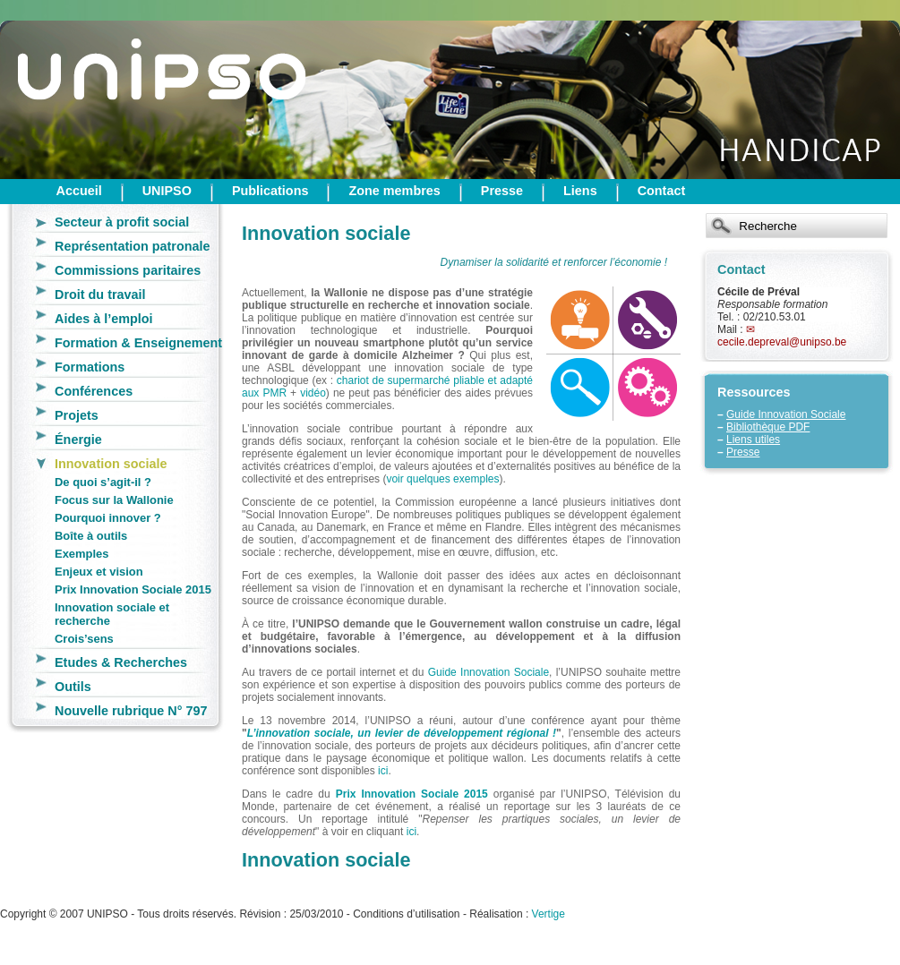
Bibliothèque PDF (768, 427)
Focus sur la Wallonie (114, 500)
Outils (73, 686)
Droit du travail (100, 294)
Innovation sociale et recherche (112, 614)
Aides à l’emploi (104, 319)
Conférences (94, 391)
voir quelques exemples (442, 479)
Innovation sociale (111, 464)
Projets (77, 415)
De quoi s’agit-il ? (103, 482)
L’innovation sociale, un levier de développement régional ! (401, 733)
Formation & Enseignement (138, 343)
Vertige (548, 914)
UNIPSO (167, 191)
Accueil (79, 191)
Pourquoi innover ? (108, 518)
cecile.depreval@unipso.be (781, 342)
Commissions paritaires (128, 270)
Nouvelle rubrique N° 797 (131, 711)
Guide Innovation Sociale (785, 414)
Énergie (78, 439)
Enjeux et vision (99, 571)
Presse (502, 191)
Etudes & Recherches (121, 662)
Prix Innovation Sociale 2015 (133, 589)
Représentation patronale (132, 246)
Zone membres (394, 191)
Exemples (81, 553)
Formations (89, 367)
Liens (580, 191)
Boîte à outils (91, 535)
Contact (662, 191)
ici (383, 770)
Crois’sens (84, 638)
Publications (270, 191)
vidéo (313, 393)
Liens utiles (753, 439)
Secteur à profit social (122, 222)
